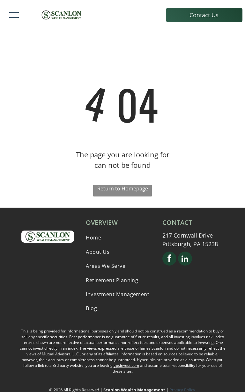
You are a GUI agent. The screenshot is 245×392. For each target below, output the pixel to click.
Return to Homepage (122, 188)
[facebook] (169, 259)
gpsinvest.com (126, 365)
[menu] (14, 15)
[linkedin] (185, 259)
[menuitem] (122, 238)
